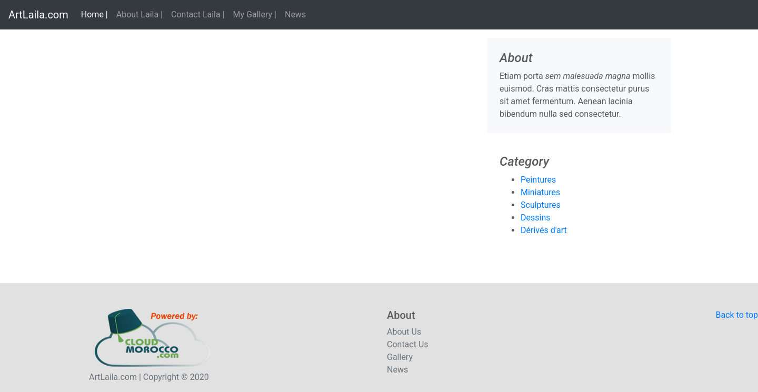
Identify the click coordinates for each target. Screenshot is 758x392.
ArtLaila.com (38, 14)
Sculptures (541, 205)
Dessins (535, 218)
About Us (404, 332)
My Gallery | (254, 14)
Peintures (538, 180)
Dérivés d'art (544, 230)
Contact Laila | (198, 14)
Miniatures (540, 192)
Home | (96, 13)
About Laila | (139, 14)
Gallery (400, 357)
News (295, 14)
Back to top (737, 315)
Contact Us (407, 344)
